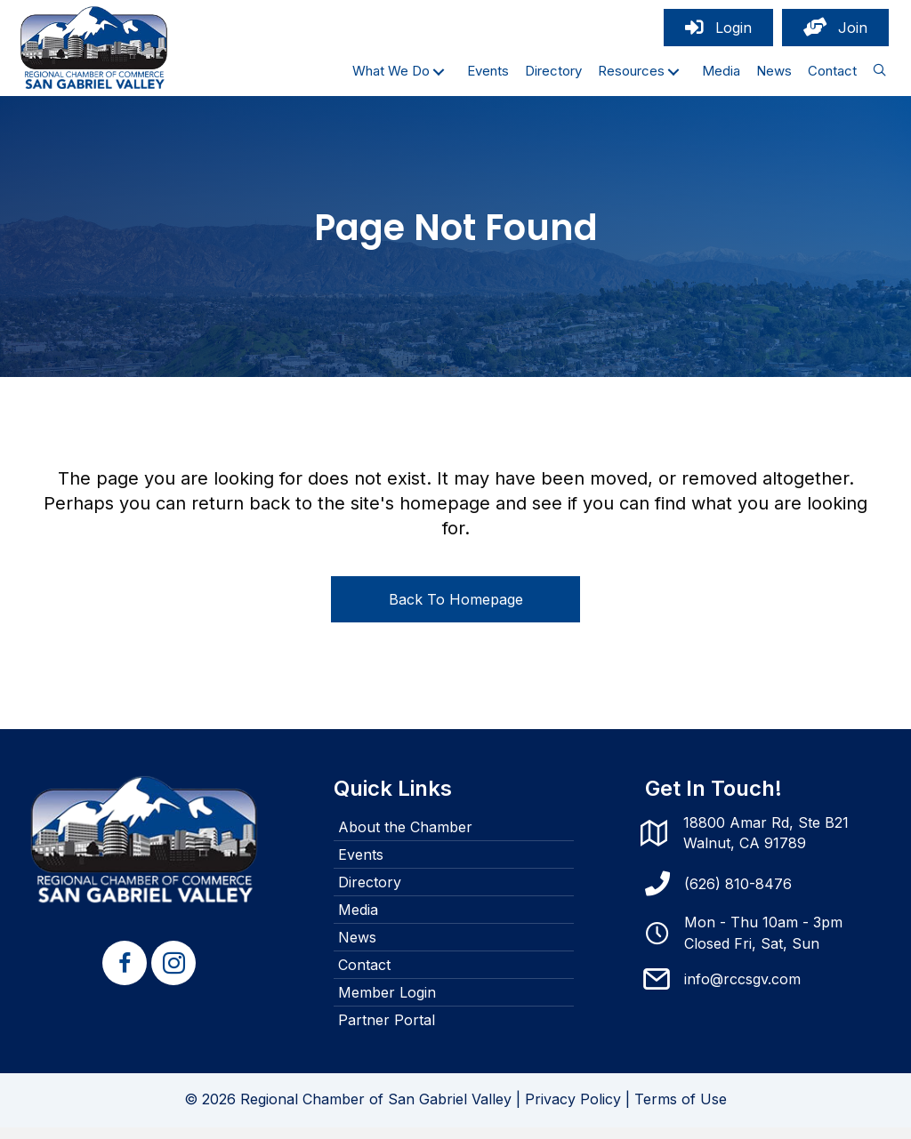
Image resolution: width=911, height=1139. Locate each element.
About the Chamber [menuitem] (405, 838)
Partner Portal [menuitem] (386, 1031)
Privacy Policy (573, 1110)
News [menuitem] (357, 949)
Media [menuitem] (358, 921)
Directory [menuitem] (369, 893)
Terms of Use (680, 1110)
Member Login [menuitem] (387, 1004)
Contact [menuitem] (364, 976)
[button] (438, 77)
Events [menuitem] (360, 866)
